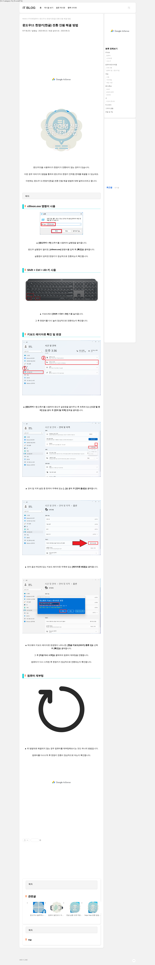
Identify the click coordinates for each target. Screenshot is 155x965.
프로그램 (109, 67)
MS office (108, 86)
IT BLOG (29, 7)
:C (106, 98)
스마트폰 (109, 58)
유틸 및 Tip (109, 112)
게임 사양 (109, 82)
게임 (106, 74)
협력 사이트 (72, 8)
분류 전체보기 (111, 49)
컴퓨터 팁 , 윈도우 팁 (112, 70)
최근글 (109, 187)
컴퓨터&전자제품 (111, 64)
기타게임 (109, 80)
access (108, 95)
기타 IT (108, 61)
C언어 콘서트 (110, 101)
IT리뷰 (107, 52)
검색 (129, 7)
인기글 (117, 187)
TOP (134, 960)
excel (108, 89)
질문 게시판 (60, 8)
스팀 (107, 77)
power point (110, 92)
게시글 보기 (48, 8)
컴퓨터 (108, 55)
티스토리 (108, 105)
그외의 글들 (109, 108)
